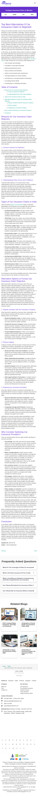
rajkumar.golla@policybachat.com (13, 701)
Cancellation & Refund (15, 764)
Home (4, 666)
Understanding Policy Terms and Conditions (19, 94)
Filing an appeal (12, 105)
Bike (32, 14)
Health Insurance (24, 690)
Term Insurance (24, 691)
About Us (3, 686)
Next (35, 551)
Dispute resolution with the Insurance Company (20, 102)
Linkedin (34, 680)
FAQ (2, 688)
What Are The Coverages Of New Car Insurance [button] (18, 567)
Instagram (28, 680)
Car (6, 14)
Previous (3, 551)
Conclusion (8, 113)
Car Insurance (24, 686)
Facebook (10, 680)
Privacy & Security (7, 762)
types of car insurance (17, 204)
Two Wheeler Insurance (26, 688)
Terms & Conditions (18, 762)
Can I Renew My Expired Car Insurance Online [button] (18, 585)
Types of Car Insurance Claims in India (15, 96)
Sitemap (31, 764)
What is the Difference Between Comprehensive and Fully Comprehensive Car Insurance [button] (18, 579)
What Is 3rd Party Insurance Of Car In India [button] (16, 573)
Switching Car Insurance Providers (17, 108)
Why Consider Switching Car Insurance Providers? (18, 110)
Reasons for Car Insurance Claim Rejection (16, 90)
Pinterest (21, 680)
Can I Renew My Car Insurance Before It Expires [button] (18, 591)
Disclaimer (25, 764)
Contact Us (4, 690)
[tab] (19, 567)
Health (14, 14)
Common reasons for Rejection (16, 91)
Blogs (9, 666)
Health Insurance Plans (26, 693)
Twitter (16, 680)
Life (23, 14)
